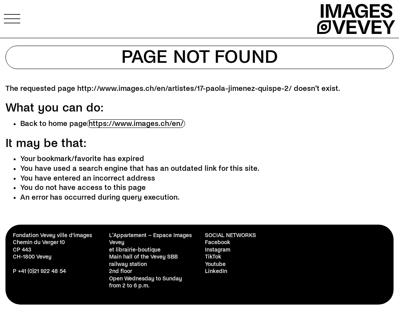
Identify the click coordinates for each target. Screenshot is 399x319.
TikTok (213, 257)
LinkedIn (216, 271)
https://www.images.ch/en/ (136, 124)
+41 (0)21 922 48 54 (42, 271)
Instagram (217, 250)
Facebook (217, 242)
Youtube (215, 264)
